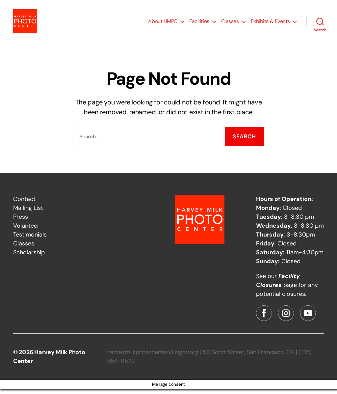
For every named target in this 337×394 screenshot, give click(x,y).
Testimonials (30, 240)
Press (20, 222)
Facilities (199, 24)
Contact (24, 204)
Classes (230, 24)
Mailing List (28, 213)
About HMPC (162, 24)
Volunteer (26, 231)
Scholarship (29, 258)
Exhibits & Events (270, 24)
